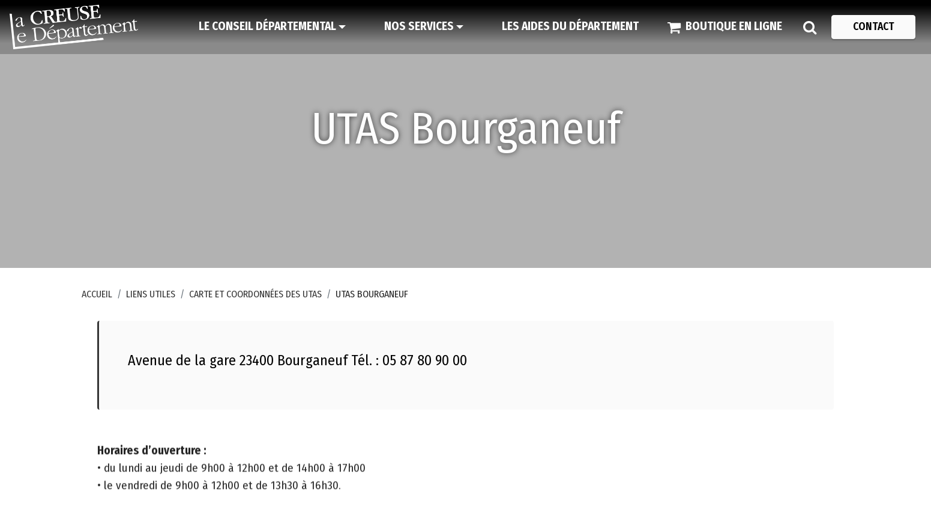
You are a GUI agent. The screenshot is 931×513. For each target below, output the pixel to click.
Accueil (97, 294)
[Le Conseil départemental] (272, 27)
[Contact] (873, 27)
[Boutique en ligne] (725, 27)
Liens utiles (150, 294)
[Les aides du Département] (570, 27)
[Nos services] (424, 27)
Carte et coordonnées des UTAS (255, 294)
